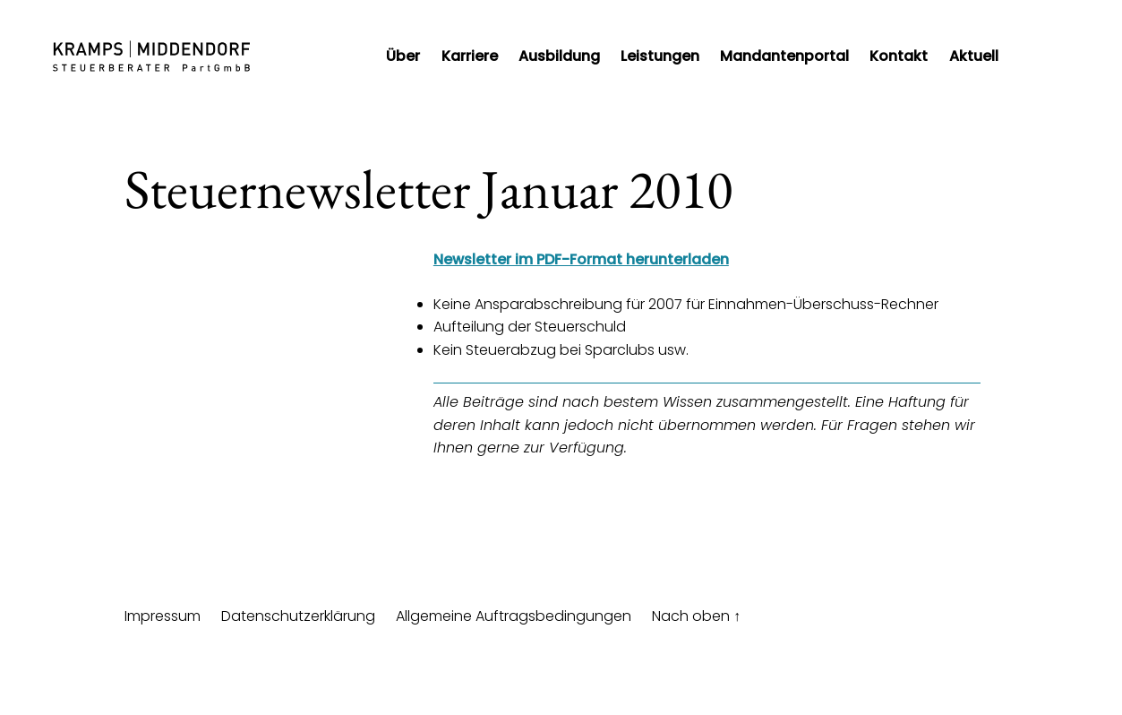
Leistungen (660, 56)
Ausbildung (559, 56)
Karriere (469, 56)
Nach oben (696, 616)
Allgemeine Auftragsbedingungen (513, 616)
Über (403, 56)
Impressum (162, 616)
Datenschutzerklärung (298, 616)
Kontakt (898, 56)
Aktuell (973, 56)
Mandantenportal (784, 56)
